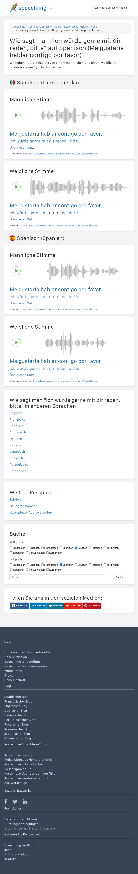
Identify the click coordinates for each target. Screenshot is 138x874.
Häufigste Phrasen (23, 506)
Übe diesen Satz (22, 147)
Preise (9, 675)
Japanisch (17, 451)
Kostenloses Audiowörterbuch (81, 26)
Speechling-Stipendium (22, 661)
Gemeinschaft (14, 680)
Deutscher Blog (15, 710)
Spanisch (17, 426)
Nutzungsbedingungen (21, 824)
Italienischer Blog (17, 715)
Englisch (16, 413)
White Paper (13, 671)
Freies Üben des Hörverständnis (28, 759)
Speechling (18, 26)
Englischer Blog (15, 706)
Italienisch (17, 445)
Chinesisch (18, 432)
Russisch (16, 458)
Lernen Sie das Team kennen (25, 666)
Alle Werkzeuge (15, 783)
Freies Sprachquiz (17, 769)
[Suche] (57, 577)
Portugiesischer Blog (19, 720)
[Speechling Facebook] (8, 802)
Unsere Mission (15, 657)
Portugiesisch (20, 464)
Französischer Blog (18, 701)
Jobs (7, 850)
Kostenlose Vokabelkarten (23, 764)
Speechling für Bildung (21, 845)
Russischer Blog (16, 724)
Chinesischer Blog (17, 738)
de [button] (51, 7)
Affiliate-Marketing (18, 854)
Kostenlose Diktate (18, 755)
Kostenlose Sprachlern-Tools (110, 7)
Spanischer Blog (16, 697)
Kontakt (10, 859)
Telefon (15, 499)
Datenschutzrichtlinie (20, 819)
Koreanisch (18, 471)
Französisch (18, 419)
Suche (119, 577)
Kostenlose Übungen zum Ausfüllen (31, 773)
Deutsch (16, 439)
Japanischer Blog (17, 733)
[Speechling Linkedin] (27, 802)
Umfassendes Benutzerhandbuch (29, 652)
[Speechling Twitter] (17, 802)
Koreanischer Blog (17, 729)
